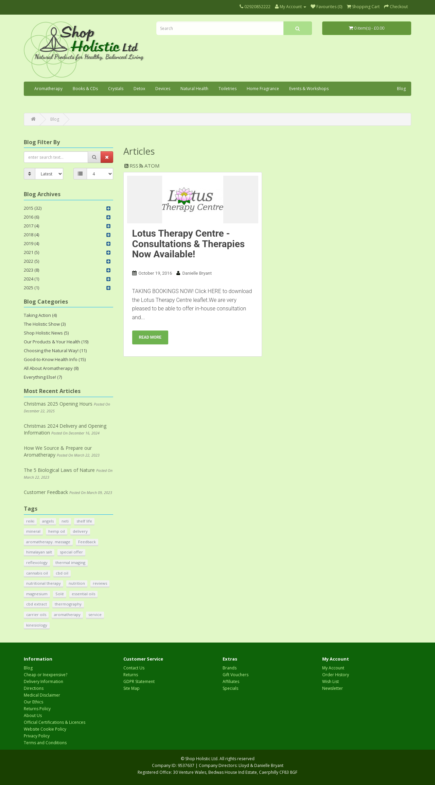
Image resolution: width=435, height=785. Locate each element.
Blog (401, 88)
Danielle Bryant (196, 273)
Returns (130, 675)
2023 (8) (31, 270)
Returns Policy (37, 709)
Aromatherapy (48, 88)
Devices (162, 88)
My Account (333, 668)
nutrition (77, 583)
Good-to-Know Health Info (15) (55, 359)
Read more (150, 337)
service (95, 614)
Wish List (330, 681)
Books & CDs (85, 88)
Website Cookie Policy (45, 729)
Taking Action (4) (40, 315)
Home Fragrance (263, 88)
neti (65, 521)
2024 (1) (31, 279)
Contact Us (133, 668)
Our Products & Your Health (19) (56, 342)
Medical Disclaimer (42, 695)
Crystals (115, 88)
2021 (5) (31, 252)
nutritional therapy (43, 583)
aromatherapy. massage (48, 541)
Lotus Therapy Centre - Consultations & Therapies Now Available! (188, 244)
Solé (59, 593)
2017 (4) (31, 226)
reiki (30, 521)
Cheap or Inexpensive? (45, 675)
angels (48, 521)
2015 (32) (32, 208)
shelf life (84, 521)
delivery (80, 531)
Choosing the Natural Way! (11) (55, 350)
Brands (230, 668)
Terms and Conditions (45, 743)
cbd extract (36, 604)
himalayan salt (39, 551)
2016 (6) (31, 217)
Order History (335, 675)
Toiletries (228, 88)
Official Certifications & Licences (54, 722)
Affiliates (231, 681)
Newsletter (332, 688)
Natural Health (194, 88)
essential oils (83, 593)
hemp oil (56, 531)
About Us (33, 715)
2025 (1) (31, 288)
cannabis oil (37, 573)
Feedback (87, 541)
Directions (34, 688)
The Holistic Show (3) (45, 324)
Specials (230, 688)
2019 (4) (31, 243)
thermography (68, 604)
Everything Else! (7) (43, 377)
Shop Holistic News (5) (46, 333)
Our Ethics (33, 702)
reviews (100, 583)
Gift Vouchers (235, 675)
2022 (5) (31, 261)
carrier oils (36, 614)
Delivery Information (43, 681)
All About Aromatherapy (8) (51, 368)
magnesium (37, 593)
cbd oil (62, 573)
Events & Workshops (309, 88)
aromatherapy (67, 614)
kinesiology (36, 625)
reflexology (37, 562)
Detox (139, 88)
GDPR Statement (139, 681)
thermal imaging (70, 562)
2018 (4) (31, 235)
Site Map (131, 688)
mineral (33, 531)
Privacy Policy (37, 736)
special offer (71, 551)
